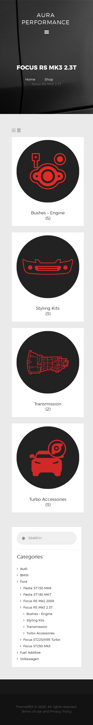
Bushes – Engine (48, 212)
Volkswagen (29, 659)
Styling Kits (48, 308)
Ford (23, 582)
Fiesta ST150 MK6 (37, 588)
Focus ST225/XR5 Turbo (41, 639)
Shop (49, 79)
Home (30, 79)
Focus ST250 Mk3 (37, 646)
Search (23, 538)
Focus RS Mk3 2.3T (38, 607)
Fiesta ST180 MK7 (37, 594)
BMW (24, 575)
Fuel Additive (30, 652)
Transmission (47, 403)
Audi (23, 569)
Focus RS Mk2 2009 (38, 601)
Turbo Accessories (47, 499)
